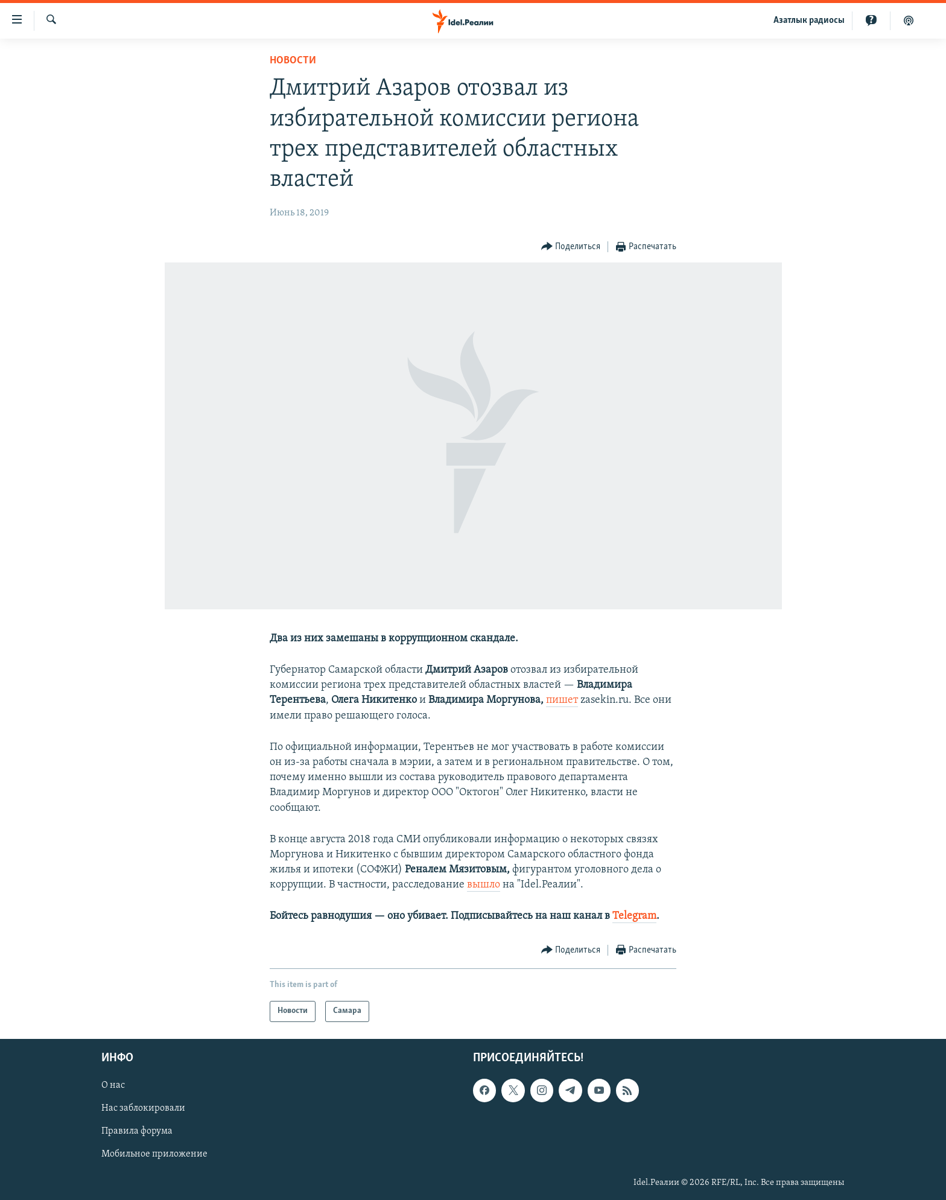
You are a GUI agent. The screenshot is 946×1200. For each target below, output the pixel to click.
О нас (113, 1085)
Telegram (634, 916)
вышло (483, 884)
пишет (562, 700)
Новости (293, 60)
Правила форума (137, 1131)
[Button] (571, 247)
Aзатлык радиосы (809, 20)
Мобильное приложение (154, 1154)
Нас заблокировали (143, 1108)
